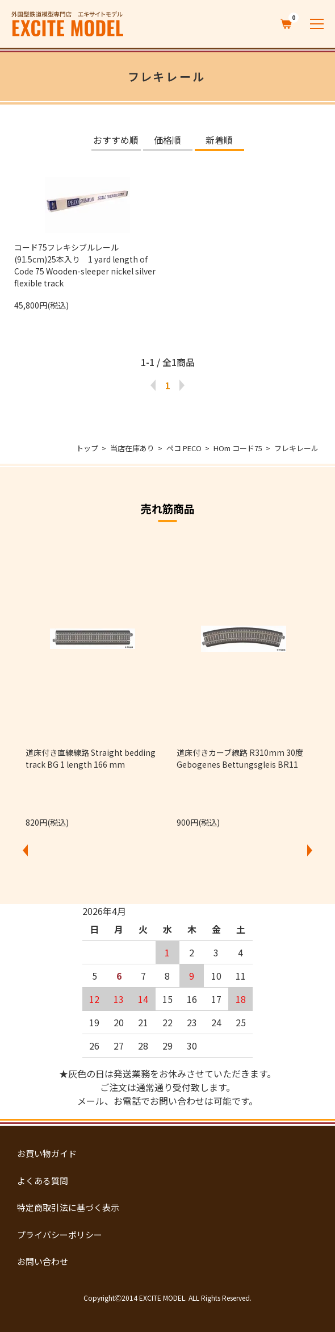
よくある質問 (42, 1181)
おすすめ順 (116, 141)
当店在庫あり (132, 448)
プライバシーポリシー (59, 1235)
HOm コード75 (237, 448)
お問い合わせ (42, 1261)
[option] (92, 683)
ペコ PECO (184, 448)
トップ (87, 448)
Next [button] (310, 850)
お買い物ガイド (47, 1153)
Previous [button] (25, 850)
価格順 (167, 141)
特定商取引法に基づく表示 (68, 1207)
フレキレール (296, 448)
